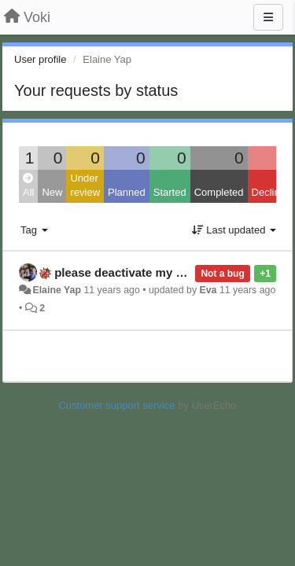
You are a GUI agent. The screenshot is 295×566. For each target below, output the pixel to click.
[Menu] (268, 17)
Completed (219, 192)
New (52, 192)
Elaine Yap (56, 290)
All (28, 186)
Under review (85, 185)
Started (169, 192)
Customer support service (116, 405)
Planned (127, 192)
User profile (40, 59)
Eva (207, 290)
